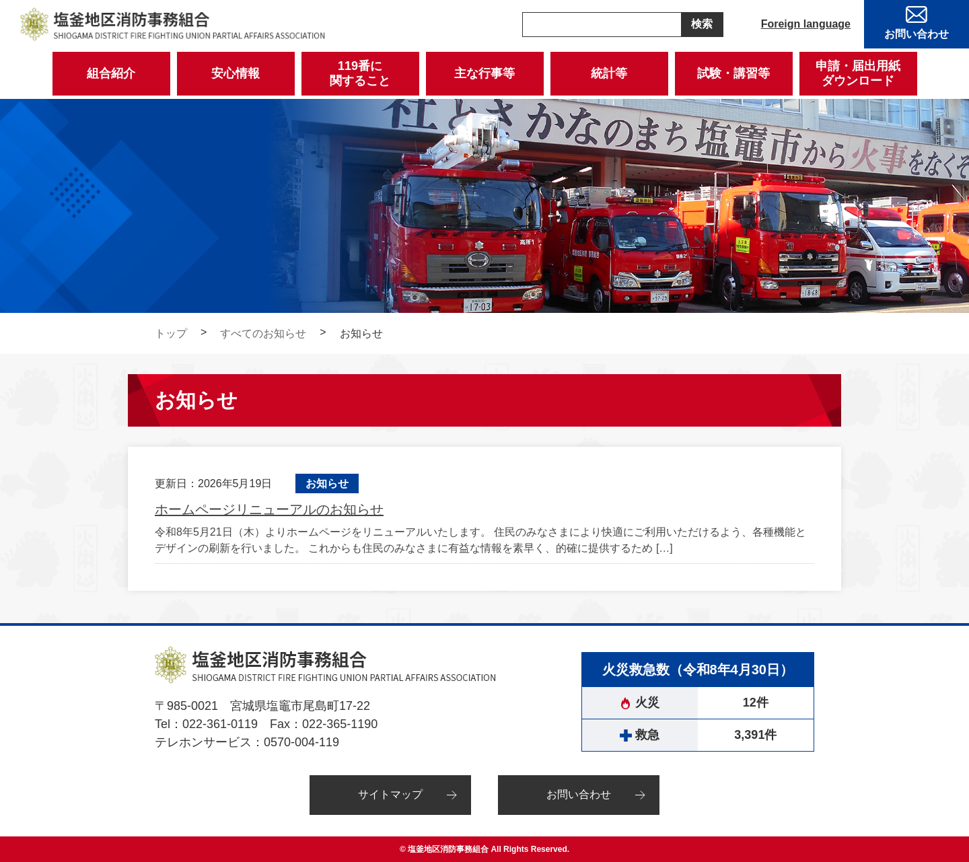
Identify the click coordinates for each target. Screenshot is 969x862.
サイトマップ (390, 794)
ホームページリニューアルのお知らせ (269, 509)
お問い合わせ (578, 794)
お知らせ (327, 483)
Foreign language (806, 24)
